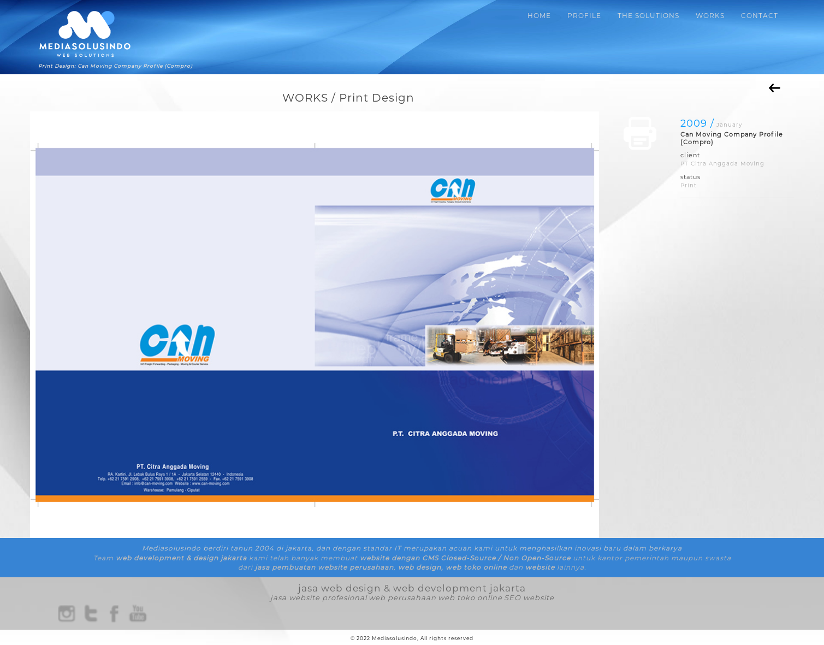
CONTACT (759, 15)
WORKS (710, 15)
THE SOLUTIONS (648, 15)
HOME (539, 15)
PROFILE (584, 15)
